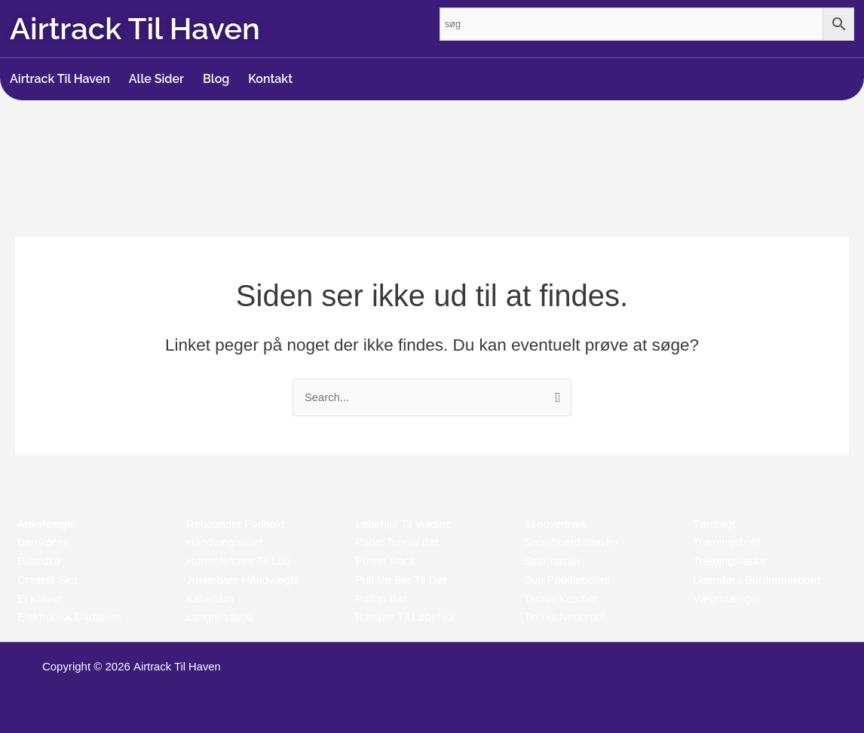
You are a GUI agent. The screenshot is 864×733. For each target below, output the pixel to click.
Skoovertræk (556, 523)
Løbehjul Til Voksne (404, 523)
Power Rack (385, 560)
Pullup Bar (381, 598)
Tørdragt (715, 523)
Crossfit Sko (47, 579)
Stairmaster (553, 560)
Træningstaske (730, 560)
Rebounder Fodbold (236, 523)
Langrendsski (219, 616)
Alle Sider (156, 79)
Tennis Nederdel (564, 616)
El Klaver (40, 598)
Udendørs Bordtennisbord (758, 579)
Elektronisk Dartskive (70, 616)
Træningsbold (727, 541)
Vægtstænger (727, 598)
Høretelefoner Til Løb (239, 560)
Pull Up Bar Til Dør (402, 579)
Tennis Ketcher (561, 598)
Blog (216, 79)
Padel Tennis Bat (397, 541)
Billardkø (39, 560)
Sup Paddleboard (567, 579)
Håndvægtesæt (225, 541)
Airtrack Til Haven (60, 79)
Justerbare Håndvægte (244, 579)
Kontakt (270, 79)
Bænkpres (43, 541)
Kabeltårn (210, 598)
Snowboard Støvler (572, 541)
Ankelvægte (47, 523)
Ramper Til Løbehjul (405, 616)
